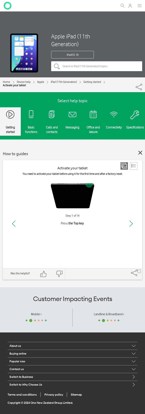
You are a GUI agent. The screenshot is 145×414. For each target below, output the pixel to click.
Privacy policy (53, 394)
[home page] (7, 5)
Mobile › (36, 314)
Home (6, 82)
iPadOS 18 (73, 55)
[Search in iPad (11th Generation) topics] (96, 66)
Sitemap (76, 394)
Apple (40, 82)
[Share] (141, 81)
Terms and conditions (22, 394)
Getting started (92, 82)
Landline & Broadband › (109, 314)
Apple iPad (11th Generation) (70, 40)
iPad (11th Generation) (64, 82)
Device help (24, 82)
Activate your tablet (14, 85)
